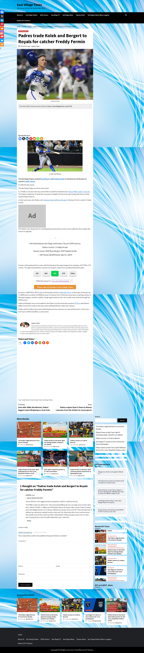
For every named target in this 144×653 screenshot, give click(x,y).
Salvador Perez (66, 292)
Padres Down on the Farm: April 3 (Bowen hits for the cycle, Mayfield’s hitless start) (28, 471)
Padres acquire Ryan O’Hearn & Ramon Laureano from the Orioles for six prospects (73, 407)
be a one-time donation (60, 281)
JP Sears (77, 303)
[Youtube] (2, 36)
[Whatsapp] (38, 138)
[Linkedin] (27, 138)
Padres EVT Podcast (23, 20)
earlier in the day (84, 192)
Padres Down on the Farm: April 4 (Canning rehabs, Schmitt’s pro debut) (54, 442)
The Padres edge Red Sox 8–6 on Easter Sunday (110, 427)
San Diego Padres (31, 15)
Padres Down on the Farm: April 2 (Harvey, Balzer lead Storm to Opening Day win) (80, 471)
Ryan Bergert (45, 179)
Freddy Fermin (29, 181)
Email (58, 566)
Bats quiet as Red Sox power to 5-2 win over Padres (54, 470)
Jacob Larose (82, 444)
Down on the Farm (48, 434)
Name (20, 566)
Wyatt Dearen (29, 444)
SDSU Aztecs (44, 15)
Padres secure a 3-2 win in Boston (108, 438)
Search (97, 417)
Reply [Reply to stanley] (29, 521)
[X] (23, 138)
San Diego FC (55, 15)
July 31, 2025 (66, 255)
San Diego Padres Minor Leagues (98, 15)
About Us (20, 15)
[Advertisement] (55, 121)
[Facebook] (20, 138)
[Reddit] (34, 138)
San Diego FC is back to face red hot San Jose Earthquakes (110, 443)
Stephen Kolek (59, 179)
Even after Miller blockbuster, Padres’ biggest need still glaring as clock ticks (36, 407)
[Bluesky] (2, 40)
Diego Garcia (56, 446)
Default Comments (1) (25, 532)
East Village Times (29, 5)
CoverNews (78, 650)
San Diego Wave (68, 15)
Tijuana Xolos (80, 15)
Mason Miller (73, 192)
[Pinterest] (30, 138)
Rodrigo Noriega (96, 621)
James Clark (35, 46)
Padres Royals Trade (36, 400)
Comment (22, 541)
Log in (20, 634)
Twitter (97, 590)
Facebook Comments (40, 532)
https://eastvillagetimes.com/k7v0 (59, 106)
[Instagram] (2, 32)
